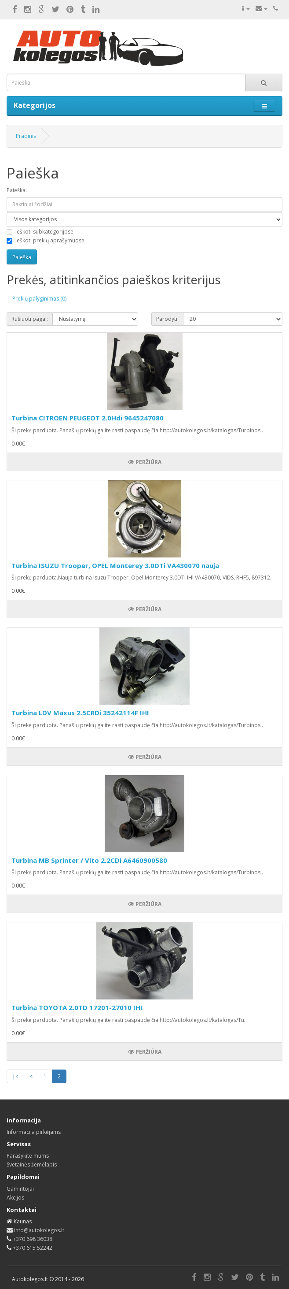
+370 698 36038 (32, 1239)
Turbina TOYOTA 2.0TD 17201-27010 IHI (77, 1007)
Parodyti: (167, 319)
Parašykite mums (28, 1155)
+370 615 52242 (32, 1248)
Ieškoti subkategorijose (40, 231)
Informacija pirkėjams (34, 1132)
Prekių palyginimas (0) (39, 298)
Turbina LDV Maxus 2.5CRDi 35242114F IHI (80, 712)
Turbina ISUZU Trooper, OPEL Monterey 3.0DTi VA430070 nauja (115, 565)
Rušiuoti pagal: (29, 319)
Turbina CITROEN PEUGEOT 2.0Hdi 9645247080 (87, 417)
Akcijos (15, 1197)
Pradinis (26, 136)
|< (15, 1076)
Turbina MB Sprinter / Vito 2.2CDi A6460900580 (89, 860)
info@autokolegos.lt (39, 1230)
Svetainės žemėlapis (32, 1164)
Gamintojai (20, 1188)
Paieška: (17, 190)
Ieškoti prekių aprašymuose (45, 240)
